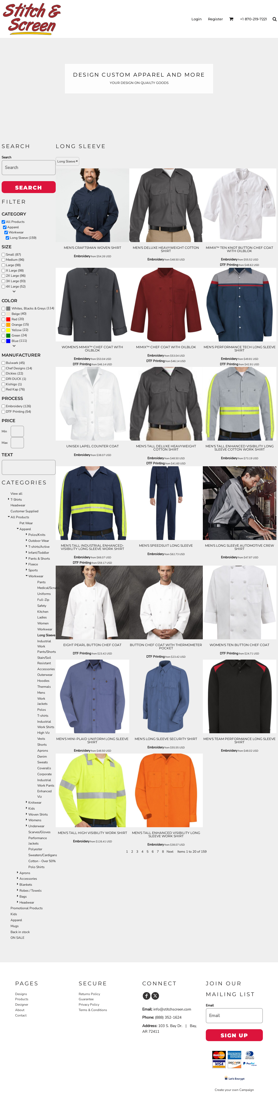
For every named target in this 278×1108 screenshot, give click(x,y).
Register (215, 19)
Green (16, 335)
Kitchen (42, 612)
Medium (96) (15, 260)
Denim (42, 756)
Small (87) (13, 254)
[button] (231, 19)
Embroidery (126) (18, 406)
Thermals (44, 687)
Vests (41, 739)
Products (21, 999)
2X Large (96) (16, 275)
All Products (15, 222)
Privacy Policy (89, 1004)
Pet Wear (26, 523)
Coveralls (44, 768)
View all (16, 493)
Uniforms (44, 594)
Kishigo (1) (14, 384)
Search (6, 157)
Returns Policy (89, 994)
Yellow (17, 330)
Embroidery (82, 256)
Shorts (42, 744)
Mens (41, 692)
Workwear (16, 232)
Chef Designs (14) (19, 368)
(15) (17, 324)
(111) (16, 341)
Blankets (25, 884)
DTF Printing (229, 265)
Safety (41, 606)
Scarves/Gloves (39, 832)
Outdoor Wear (38, 541)
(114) (30, 308)
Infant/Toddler (38, 552)
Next (170, 851)
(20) (15, 319)
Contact (21, 1015)
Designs (21, 994)
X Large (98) (15, 270)
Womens (34, 820)
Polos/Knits (36, 535)
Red (14, 319)
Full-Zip (43, 600)
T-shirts (42, 715)
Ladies (42, 617)
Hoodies (43, 681)
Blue (15, 341)
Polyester (35, 849)
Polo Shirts (36, 867)
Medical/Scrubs (48, 588)
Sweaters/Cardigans (42, 855)
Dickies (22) (14, 373)
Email (210, 1005)
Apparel (13, 227)
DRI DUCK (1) (16, 379)
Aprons (42, 750)
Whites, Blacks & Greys (29, 308)
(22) (17, 330)
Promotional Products (27, 908)
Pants (41, 582)
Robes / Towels (30, 890)
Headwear (18, 505)
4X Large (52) (16, 286)
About (19, 1010)
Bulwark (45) (15, 363)
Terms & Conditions (93, 1010)
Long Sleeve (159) (23, 238)
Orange (17, 324)
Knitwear (34, 802)
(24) (16, 335)
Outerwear (44, 675)
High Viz (43, 733)
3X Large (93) (16, 281)
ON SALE (17, 938)
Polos (41, 710)
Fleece (33, 564)
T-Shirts (16, 499)
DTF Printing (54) (18, 411)
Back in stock (20, 932)
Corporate (44, 774)
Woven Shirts (38, 814)
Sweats (42, 762)
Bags (23, 896)
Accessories (46, 669)
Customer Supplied (24, 511)
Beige (16, 314)
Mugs (15, 926)
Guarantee (86, 999)
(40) (16, 314)
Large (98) (13, 265)
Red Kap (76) (15, 389)
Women (43, 623)
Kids (31, 808)
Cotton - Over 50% (42, 861)
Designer (21, 1004)
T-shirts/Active (38, 547)
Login (196, 19)
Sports (33, 570)
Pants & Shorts (39, 558)
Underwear (36, 826)
